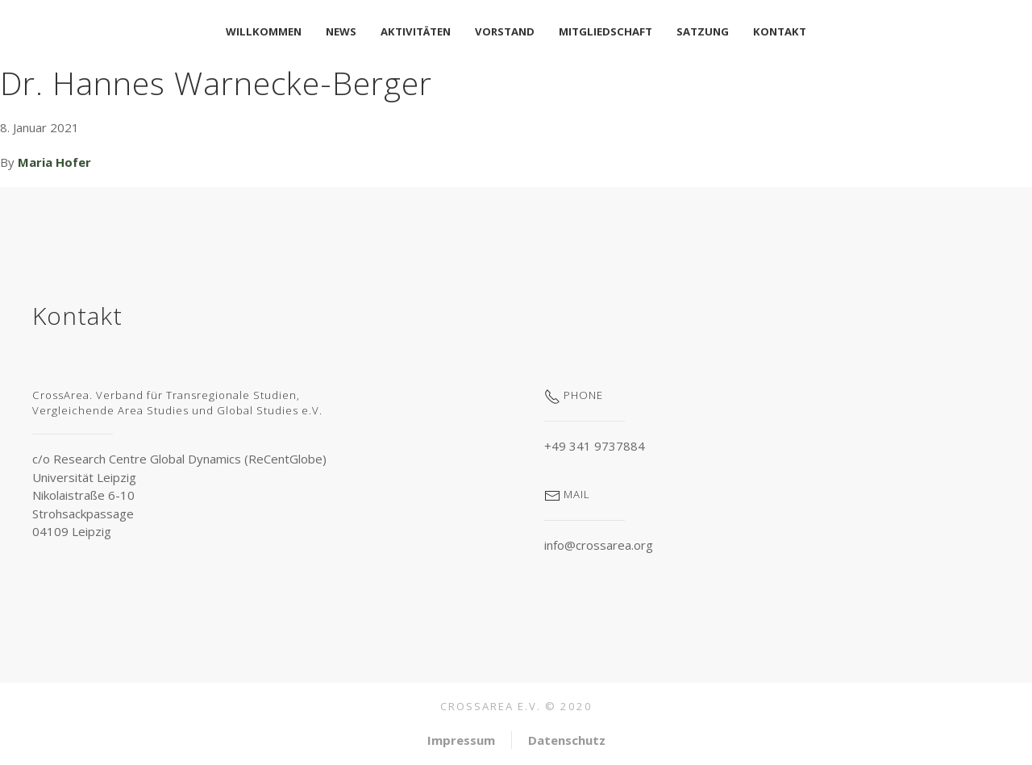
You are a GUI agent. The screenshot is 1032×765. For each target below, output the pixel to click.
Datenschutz (566, 740)
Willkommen (264, 31)
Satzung (702, 31)
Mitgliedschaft (605, 31)
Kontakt (779, 31)
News (341, 31)
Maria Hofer (54, 162)
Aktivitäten (416, 31)
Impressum (461, 740)
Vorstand (505, 31)
